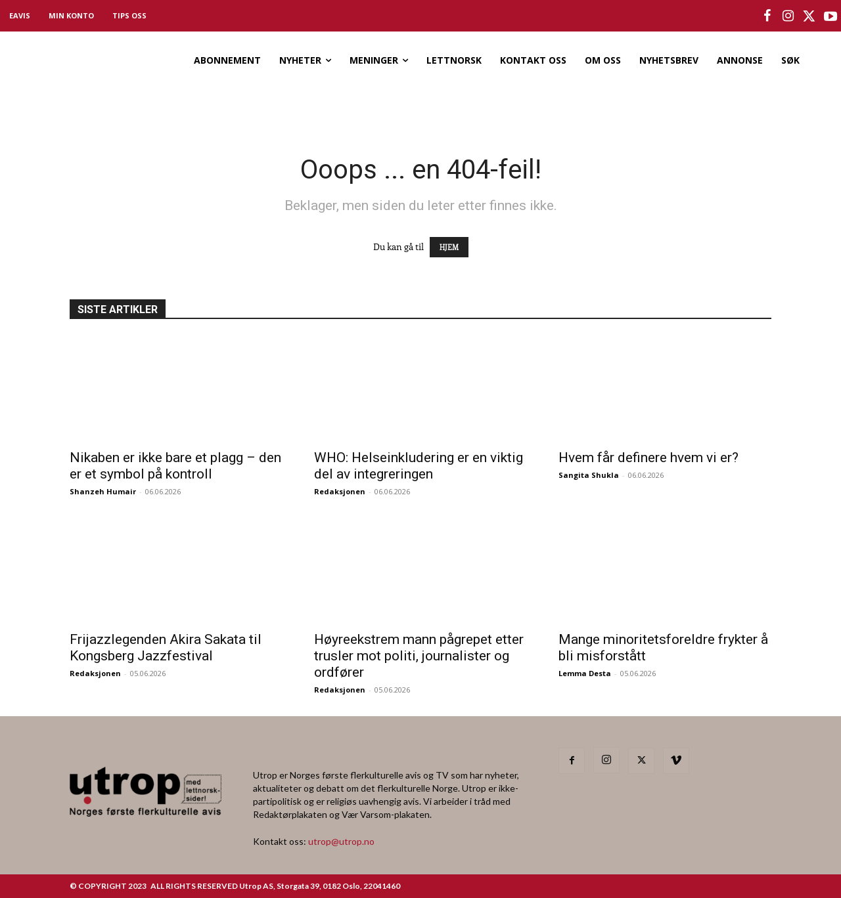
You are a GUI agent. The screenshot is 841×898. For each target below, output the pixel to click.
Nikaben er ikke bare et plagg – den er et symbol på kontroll (175, 466)
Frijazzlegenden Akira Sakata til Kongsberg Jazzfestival (165, 647)
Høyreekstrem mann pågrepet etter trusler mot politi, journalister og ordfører (419, 655)
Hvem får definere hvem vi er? (648, 457)
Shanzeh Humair (103, 491)
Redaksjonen (339, 491)
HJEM (449, 247)
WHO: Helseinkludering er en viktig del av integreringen (418, 466)
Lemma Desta (584, 673)
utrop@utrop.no (341, 841)
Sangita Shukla (588, 475)
